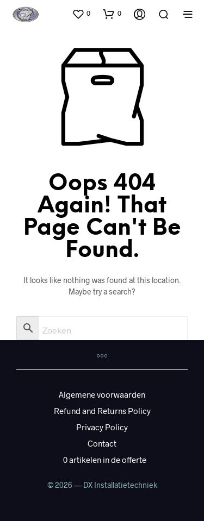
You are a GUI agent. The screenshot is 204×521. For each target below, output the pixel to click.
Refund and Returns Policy (102, 411)
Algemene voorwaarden (102, 394)
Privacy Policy (102, 427)
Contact (102, 443)
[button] (81, 13)
